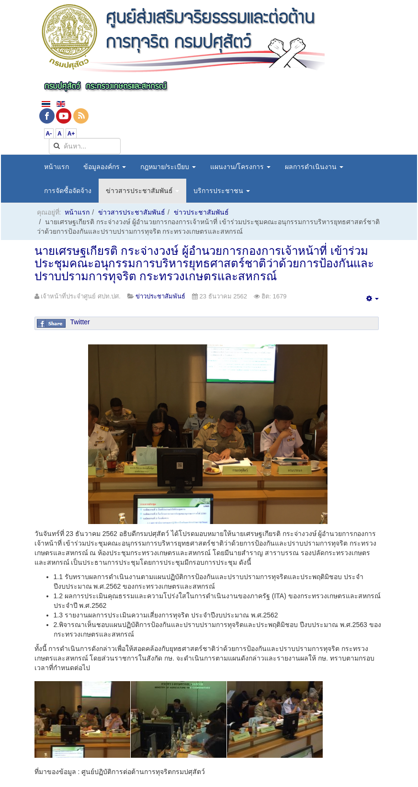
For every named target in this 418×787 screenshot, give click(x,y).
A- (49, 133)
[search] (85, 146)
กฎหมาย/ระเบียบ (168, 167)
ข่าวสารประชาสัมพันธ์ (143, 190)
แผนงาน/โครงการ (240, 167)
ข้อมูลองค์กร (104, 167)
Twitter (80, 322)
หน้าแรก (56, 167)
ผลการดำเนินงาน (314, 167)
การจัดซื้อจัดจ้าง (67, 190)
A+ (71, 133)
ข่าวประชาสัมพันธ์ (201, 212)
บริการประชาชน (221, 190)
